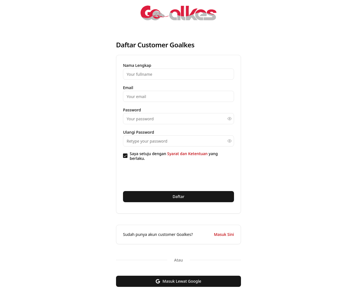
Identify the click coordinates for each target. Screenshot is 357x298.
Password (132, 110)
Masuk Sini (224, 234)
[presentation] (165, 176)
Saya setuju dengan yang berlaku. (174, 155)
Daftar (179, 196)
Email (128, 87)
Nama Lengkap (137, 65)
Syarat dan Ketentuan (188, 153)
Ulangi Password (138, 132)
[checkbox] (125, 155)
